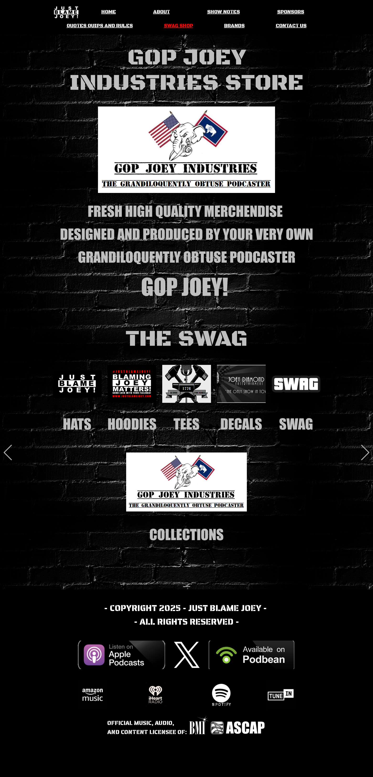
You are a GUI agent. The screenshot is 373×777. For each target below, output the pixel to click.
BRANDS (234, 26)
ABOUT (161, 12)
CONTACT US (291, 26)
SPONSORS (290, 12)
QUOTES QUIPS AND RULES (100, 26)
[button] (8, 452)
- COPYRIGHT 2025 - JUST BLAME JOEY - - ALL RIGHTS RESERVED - (186, 615)
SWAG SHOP (178, 26)
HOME (108, 12)
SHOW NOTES (223, 12)
